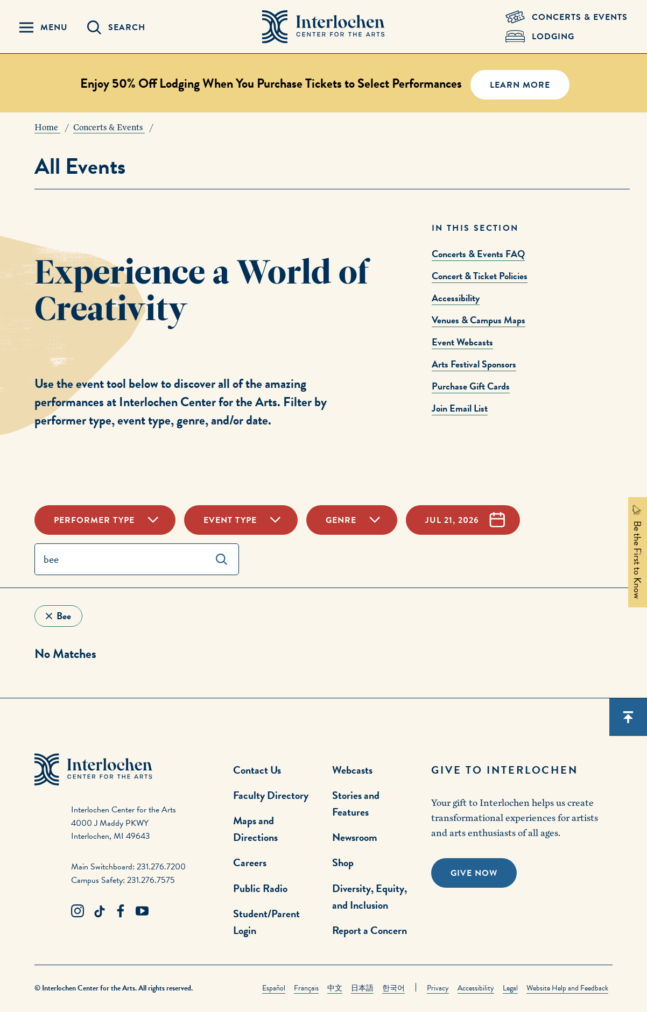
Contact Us (257, 770)
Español (273, 988)
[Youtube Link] (142, 911)
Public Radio (260, 888)
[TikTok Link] (99, 911)
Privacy (438, 988)
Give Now (474, 873)
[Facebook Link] (120, 911)
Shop (343, 862)
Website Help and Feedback (567, 988)
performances (69, 402)
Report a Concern (369, 930)
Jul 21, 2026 (452, 520)
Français (306, 988)
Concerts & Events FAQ (478, 253)
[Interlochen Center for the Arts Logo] (323, 27)
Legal (510, 988)
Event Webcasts (462, 342)
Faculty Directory (270, 795)
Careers (249, 862)
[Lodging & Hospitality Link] (566, 36)
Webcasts (352, 770)
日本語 (362, 988)
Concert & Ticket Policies (480, 275)
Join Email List (460, 408)
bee (64, 615)
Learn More (520, 85)
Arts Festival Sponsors (474, 364)
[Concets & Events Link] (566, 17)
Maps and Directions (255, 828)
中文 (334, 988)
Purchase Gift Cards (471, 386)
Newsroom (354, 837)
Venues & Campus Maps (478, 320)
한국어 (393, 988)
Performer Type (94, 520)
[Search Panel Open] (116, 27)
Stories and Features (355, 803)
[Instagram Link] (77, 911)
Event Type (230, 520)
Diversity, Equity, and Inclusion (369, 896)
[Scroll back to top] (628, 717)
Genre (341, 520)
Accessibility (456, 298)
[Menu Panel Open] (43, 27)
